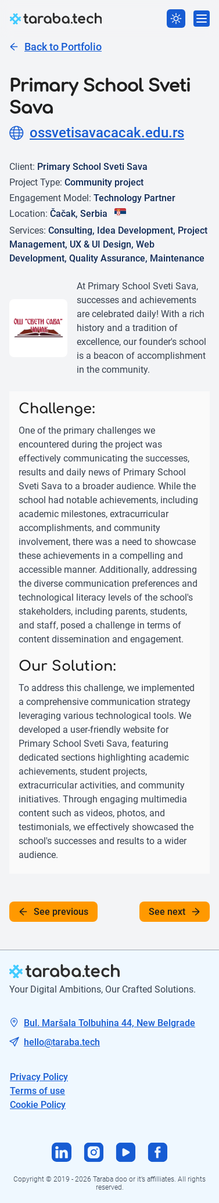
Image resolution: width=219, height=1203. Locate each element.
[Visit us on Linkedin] (62, 1153)
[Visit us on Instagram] (94, 1153)
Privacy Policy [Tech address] (39, 1076)
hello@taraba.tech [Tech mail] (62, 1042)
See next (174, 911)
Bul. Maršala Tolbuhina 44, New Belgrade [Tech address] (109, 1022)
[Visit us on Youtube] (126, 1153)
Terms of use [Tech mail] (37, 1090)
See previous (53, 911)
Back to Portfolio (55, 47)
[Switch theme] (176, 18)
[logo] (55, 18)
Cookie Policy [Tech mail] (38, 1104)
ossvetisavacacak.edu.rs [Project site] (96, 133)
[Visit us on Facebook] (158, 1153)
